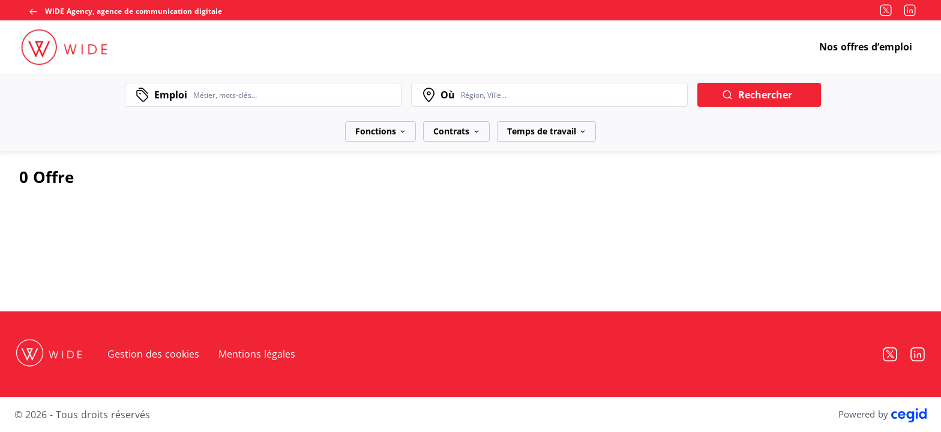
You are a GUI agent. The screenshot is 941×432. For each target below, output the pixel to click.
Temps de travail (546, 131)
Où (447, 95)
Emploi (170, 95)
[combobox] (294, 95)
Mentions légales (256, 354)
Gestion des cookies (153, 354)
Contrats (456, 131)
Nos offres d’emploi (865, 46)
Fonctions (380, 131)
